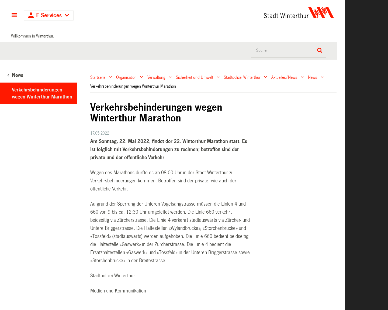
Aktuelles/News (284, 77)
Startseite (97, 77)
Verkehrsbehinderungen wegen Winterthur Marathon (42, 93)
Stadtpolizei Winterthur (242, 77)
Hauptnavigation (14, 15)
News (312, 77)
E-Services (48, 15)
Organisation (126, 77)
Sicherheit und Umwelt (194, 77)
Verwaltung (156, 77)
